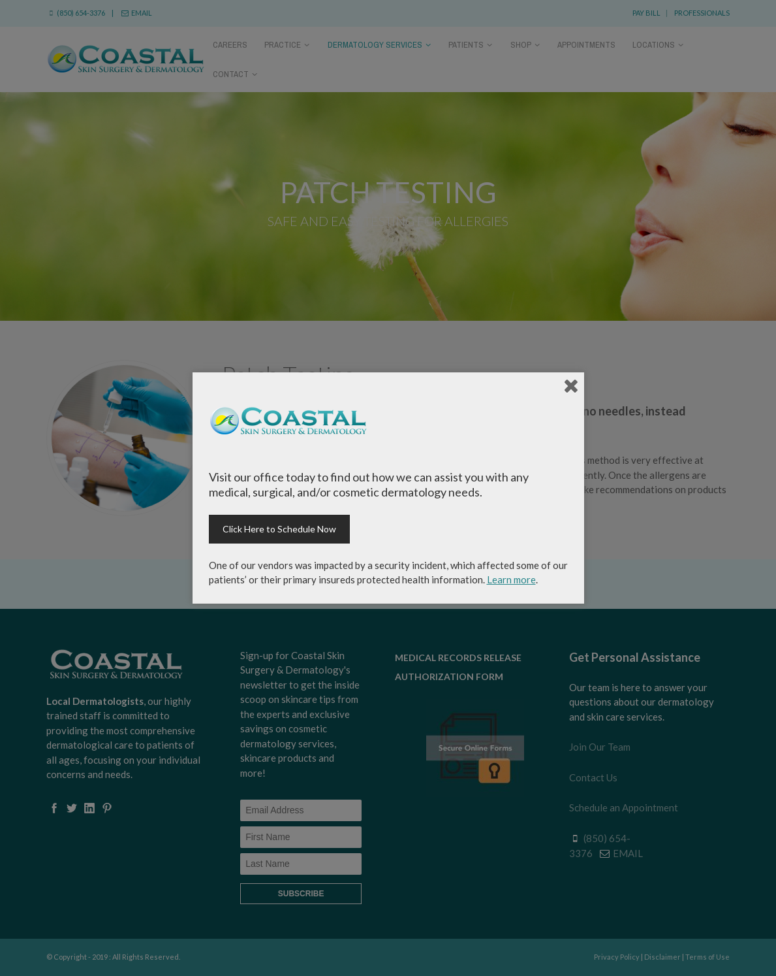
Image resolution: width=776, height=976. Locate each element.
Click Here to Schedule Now (279, 528)
